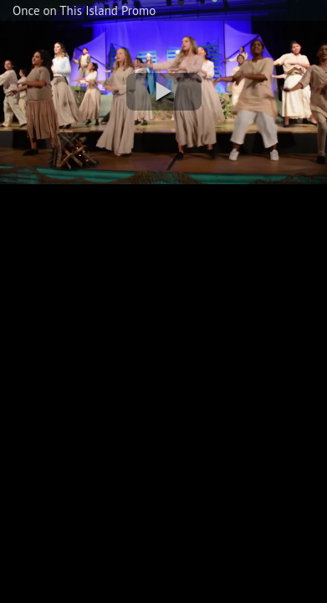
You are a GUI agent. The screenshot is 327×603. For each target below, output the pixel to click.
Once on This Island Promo (84, 10)
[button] (164, 92)
